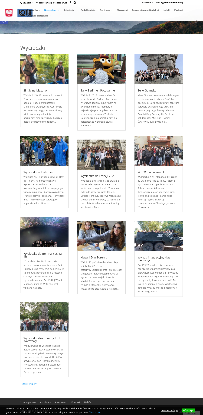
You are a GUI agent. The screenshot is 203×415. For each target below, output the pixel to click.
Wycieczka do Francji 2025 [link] (98, 176)
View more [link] (95, 412)
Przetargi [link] (178, 10)
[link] (70, 3)
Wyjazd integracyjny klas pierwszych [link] (154, 258)
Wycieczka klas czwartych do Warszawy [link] (42, 339)
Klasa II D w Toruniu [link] (94, 257)
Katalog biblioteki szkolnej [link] (169, 3)
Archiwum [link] (105, 10)
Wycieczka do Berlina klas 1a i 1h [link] (43, 255)
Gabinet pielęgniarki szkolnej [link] (145, 10)
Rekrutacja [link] (68, 10)
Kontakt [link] (166, 10)
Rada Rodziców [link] (88, 10)
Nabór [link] (87, 402)
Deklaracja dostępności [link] (37, 16)
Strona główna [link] (33, 10)
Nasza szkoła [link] (50, 10)
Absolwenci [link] (122, 10)
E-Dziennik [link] (147, 3)
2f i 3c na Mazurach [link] (36, 90)
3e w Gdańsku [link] (147, 90)
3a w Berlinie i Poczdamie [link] (98, 90)
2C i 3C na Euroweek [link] (151, 172)
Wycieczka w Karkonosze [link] (39, 172)
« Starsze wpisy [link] (28, 383)
